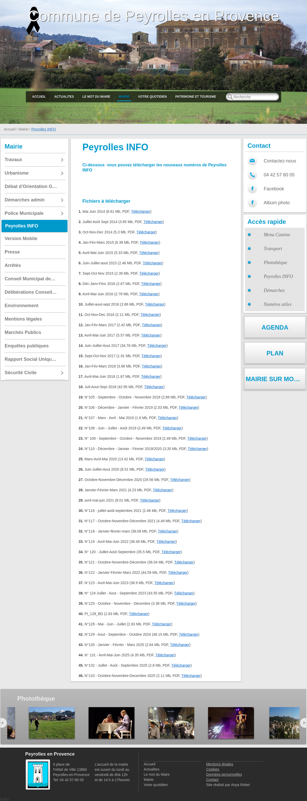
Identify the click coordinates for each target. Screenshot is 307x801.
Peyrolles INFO (278, 276)
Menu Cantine (277, 234)
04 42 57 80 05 (279, 174)
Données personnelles (224, 774)
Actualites (64, 97)
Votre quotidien (152, 97)
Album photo (277, 202)
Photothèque (275, 262)
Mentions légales (219, 764)
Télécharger (140, 211)
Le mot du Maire (96, 97)
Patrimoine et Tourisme (195, 97)
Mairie (124, 97)
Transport (273, 248)
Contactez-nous (280, 161)
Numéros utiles (278, 304)
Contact (212, 780)
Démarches (274, 290)
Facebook (274, 188)
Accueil (39, 97)
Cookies (212, 769)
